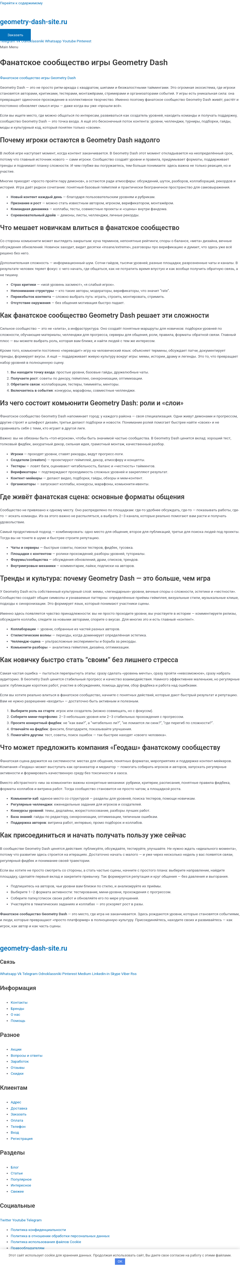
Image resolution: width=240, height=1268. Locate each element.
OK (120, 1261)
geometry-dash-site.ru (33, 22)
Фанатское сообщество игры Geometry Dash (38, 78)
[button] (120, 47)
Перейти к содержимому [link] (21, 3)
